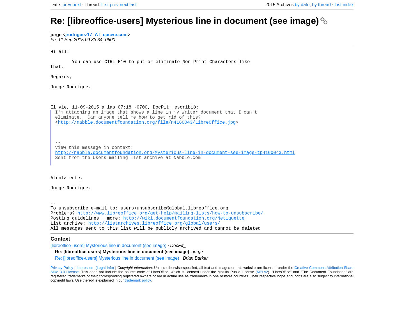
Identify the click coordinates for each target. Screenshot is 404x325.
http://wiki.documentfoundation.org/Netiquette (183, 256)
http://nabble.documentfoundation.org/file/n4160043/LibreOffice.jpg (147, 139)
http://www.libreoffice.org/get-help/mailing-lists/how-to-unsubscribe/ (170, 250)
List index (344, 4)
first (105, 4)
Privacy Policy (61, 308)
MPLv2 (262, 312)
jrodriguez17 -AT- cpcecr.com (96, 34)
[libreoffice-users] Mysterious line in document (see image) (108, 285)
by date (302, 4)
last (133, 4)
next (76, 4)
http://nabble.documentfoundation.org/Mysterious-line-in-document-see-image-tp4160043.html (175, 176)
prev (67, 4)
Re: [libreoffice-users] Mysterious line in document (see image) (188, 21)
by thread (321, 4)
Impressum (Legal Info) (95, 308)
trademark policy (138, 321)
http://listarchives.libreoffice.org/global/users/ (154, 262)
